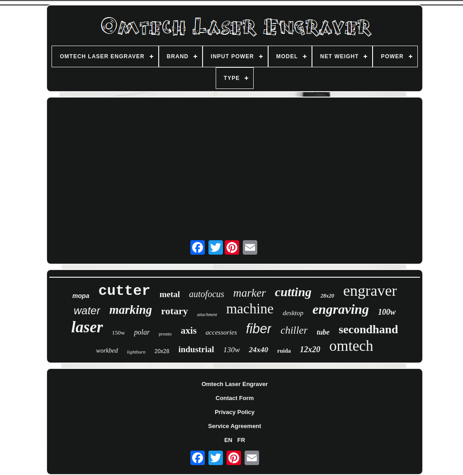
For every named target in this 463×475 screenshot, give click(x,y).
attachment (207, 314)
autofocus (206, 294)
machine (250, 309)
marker (249, 293)
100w (387, 312)
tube (323, 332)
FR (241, 440)
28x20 (327, 296)
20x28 (162, 351)
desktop (293, 313)
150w (118, 332)
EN (228, 440)
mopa (80, 295)
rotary (174, 311)
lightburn (136, 351)
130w (231, 349)
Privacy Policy (235, 412)
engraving (340, 309)
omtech (351, 346)
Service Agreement (234, 426)
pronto (165, 333)
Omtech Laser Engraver (235, 384)
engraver (370, 290)
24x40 (258, 349)
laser (87, 327)
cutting (293, 292)
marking (130, 310)
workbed (107, 350)
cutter (124, 291)
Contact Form (235, 398)
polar (142, 332)
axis (189, 330)
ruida (284, 350)
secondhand (368, 329)
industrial (196, 349)
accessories (221, 332)
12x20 (310, 349)
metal (170, 294)
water (87, 310)
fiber (258, 328)
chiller (293, 330)
